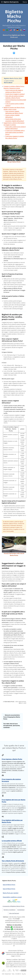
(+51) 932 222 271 (18, 927)
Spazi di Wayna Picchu (9, 889)
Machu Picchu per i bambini (10, 893)
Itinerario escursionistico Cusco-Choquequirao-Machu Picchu (11, 717)
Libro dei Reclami (14, 913)
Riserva (25, 2)
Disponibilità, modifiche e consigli (12, 897)
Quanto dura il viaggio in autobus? (15, 94)
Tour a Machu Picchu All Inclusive (13, 861)
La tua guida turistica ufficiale (12, 841)
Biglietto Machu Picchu (14, 16)
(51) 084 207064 (16, 925)
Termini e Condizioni (9, 910)
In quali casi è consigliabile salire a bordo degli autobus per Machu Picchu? (15, 132)
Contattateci (20, 910)
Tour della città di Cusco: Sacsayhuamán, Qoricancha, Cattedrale (11, 725)
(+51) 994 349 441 (18, 929)
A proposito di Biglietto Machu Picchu (13, 906)
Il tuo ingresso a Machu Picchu (12, 759)
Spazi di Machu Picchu (9, 884)
